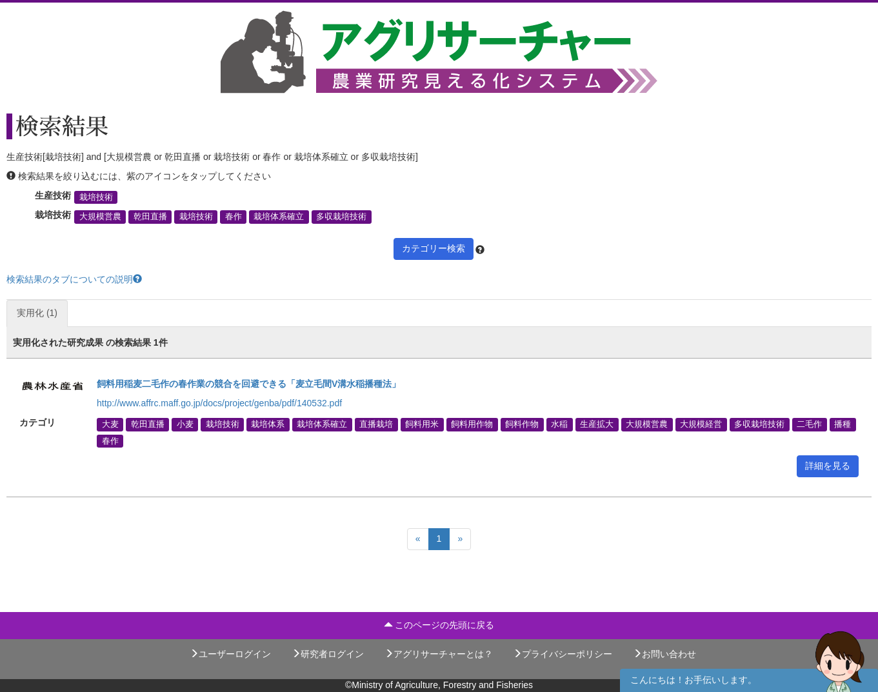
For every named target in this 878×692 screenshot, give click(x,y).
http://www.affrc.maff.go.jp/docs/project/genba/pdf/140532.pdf (219, 403)
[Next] (460, 539)
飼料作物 (522, 424)
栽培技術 (96, 197)
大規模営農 (100, 216)
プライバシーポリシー (562, 654)
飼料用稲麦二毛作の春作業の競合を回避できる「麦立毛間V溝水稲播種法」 (249, 384)
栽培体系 (267, 424)
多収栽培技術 (341, 216)
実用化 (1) (37, 313)
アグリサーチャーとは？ (438, 654)
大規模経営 (701, 424)
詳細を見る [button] (827, 465)
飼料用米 (422, 424)
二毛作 (809, 424)
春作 (233, 216)
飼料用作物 (472, 424)
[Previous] (418, 539)
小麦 (185, 424)
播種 (842, 424)
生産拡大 (597, 424)
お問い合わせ (664, 654)
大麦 (110, 424)
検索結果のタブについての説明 (74, 279)
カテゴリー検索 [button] (433, 248)
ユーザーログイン (230, 654)
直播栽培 (376, 424)
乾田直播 (150, 216)
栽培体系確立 (279, 216)
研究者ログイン (328, 654)
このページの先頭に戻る (439, 625)
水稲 (559, 424)
